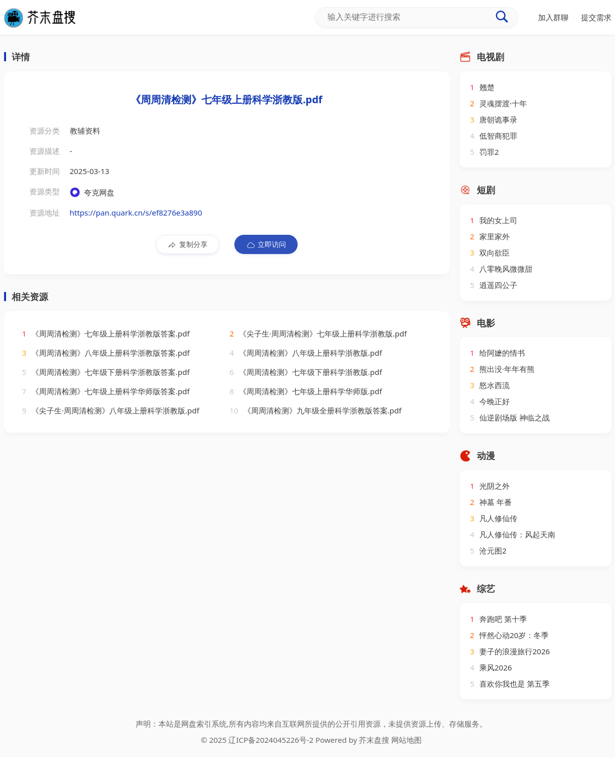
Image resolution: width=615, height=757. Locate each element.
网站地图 (406, 740)
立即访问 (266, 244)
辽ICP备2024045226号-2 (270, 740)
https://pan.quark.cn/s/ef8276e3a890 (136, 212)
